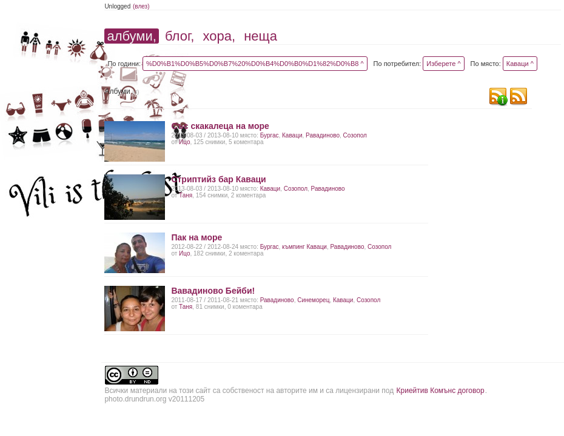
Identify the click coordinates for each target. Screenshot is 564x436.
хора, (219, 36)
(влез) (141, 6)
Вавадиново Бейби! (213, 291)
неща (260, 36)
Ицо (184, 142)
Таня (185, 195)
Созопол (355, 135)
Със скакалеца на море (220, 126)
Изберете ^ (443, 63)
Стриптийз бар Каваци (218, 179)
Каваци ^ (520, 63)
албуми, (131, 36)
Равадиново (323, 135)
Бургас (269, 135)
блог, (179, 36)
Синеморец (313, 300)
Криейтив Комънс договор (441, 390)
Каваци (292, 135)
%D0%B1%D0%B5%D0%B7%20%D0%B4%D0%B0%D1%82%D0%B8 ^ (255, 63)
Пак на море (196, 237)
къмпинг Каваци (304, 246)
